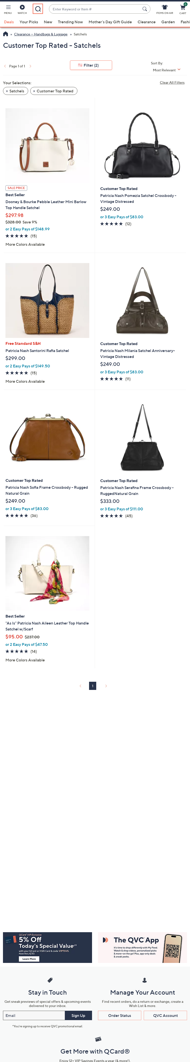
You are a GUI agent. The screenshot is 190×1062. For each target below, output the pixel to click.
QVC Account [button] (165, 1015)
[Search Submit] (145, 8)
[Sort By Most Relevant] (168, 70)
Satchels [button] (16, 90)
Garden (168, 21)
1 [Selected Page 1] (92, 686)
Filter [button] (91, 65)
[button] (8, 10)
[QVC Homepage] (5, 34)
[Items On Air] (164, 10)
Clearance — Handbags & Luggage (41, 34)
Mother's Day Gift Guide (110, 21)
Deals (9, 21)
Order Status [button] (119, 1015)
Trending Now (70, 21)
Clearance (147, 21)
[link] (4, 65)
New (48, 21)
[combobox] (94, 9)
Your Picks (29, 21)
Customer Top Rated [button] (55, 90)
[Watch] (22, 10)
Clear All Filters (172, 82)
